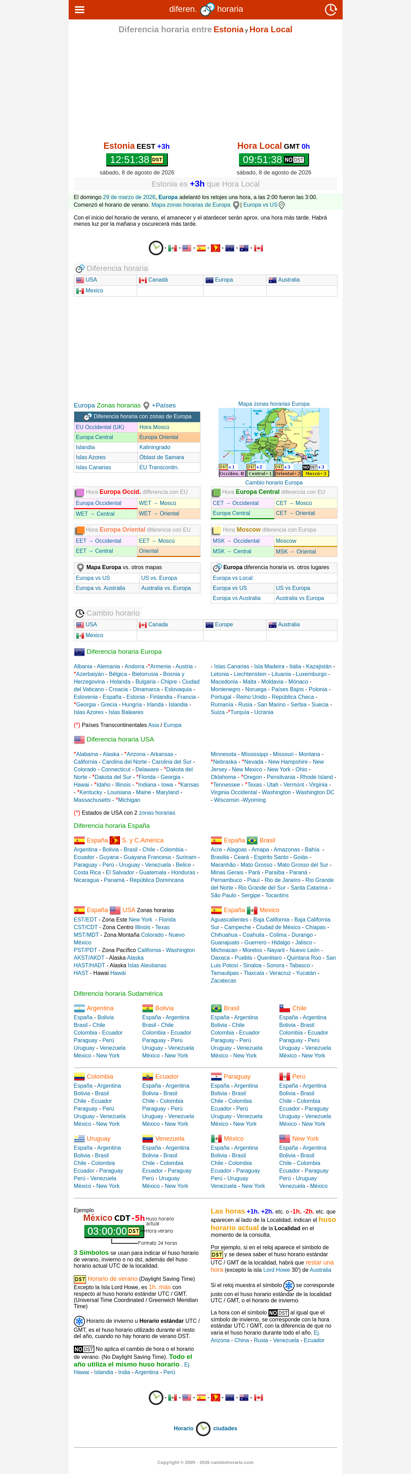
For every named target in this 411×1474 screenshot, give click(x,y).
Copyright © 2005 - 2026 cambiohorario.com (205, 1462)
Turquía (239, 712)
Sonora (275, 965)
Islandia (85, 447)
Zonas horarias (118, 405)
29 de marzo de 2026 (129, 197)
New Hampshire (288, 762)
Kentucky (90, 792)
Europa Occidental (99, 503)
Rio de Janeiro (282, 880)
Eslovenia (86, 697)
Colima (278, 935)
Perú (108, 865)
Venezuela (158, 865)
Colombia (172, 849)
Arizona (136, 754)
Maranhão (223, 865)
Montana (309, 754)
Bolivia (110, 849)
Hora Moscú (154, 427)
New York (279, 769)
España (112, 697)
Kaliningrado (154, 447)
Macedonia (224, 682)
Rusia (245, 705)
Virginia (318, 785)
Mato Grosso (257, 865)
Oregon (252, 777)
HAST (81, 973)
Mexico (89, 290)
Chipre (169, 682)
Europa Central (94, 437)
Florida (147, 777)
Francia (186, 697)
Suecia (319, 705)
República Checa (293, 697)
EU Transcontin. (159, 467)
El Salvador (120, 872)
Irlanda (155, 705)
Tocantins (277, 895)
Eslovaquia (178, 689)
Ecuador (84, 857)
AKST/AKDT (89, 958)
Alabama (87, 754)
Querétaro (269, 958)
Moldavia (272, 682)
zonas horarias (157, 813)
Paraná (298, 872)
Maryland (167, 792)
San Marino (271, 705)
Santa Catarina (309, 888)
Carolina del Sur (172, 762)
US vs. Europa (159, 578)
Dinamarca (146, 689)
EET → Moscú (157, 541)
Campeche (237, 927)
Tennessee (226, 785)
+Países (164, 405)
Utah (273, 785)
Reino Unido (251, 697)
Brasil (131, 849)
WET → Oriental (159, 513)
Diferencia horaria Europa (118, 651)
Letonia (220, 674)
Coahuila (253, 935)
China (241, 1340)
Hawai (81, 785)
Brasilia (220, 857)
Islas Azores (91, 457)
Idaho (103, 785)
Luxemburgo (311, 674)
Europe (219, 624)
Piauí (253, 880)
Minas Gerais (227, 872)
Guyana (109, 857)
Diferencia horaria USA (114, 739)
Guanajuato (225, 942)
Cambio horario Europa (273, 483)
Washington (276, 792)
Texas (254, 785)
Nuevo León (304, 950)
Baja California (271, 920)
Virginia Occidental (234, 792)
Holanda (120, 682)
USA (90, 280)
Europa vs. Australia (100, 588)
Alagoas (237, 849)
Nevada (253, 762)
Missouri (283, 754)
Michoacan (224, 950)
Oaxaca (220, 958)
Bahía (312, 849)
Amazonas (287, 849)
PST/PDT (85, 950)
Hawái (118, 973)
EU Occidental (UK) (100, 427)
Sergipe (250, 895)
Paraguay (86, 865)
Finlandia (161, 697)
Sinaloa (252, 965)
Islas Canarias (93, 467)
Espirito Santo (271, 857)
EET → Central (94, 551)
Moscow (286, 541)
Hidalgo (281, 942)
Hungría (132, 705)
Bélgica (118, 674)
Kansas (189, 785)
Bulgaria (145, 682)
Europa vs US (264, 205)
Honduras (183, 872)
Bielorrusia (145, 674)
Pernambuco (226, 880)
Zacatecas (224, 981)
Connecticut (116, 769)
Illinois (122, 785)
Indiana (147, 785)
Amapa (260, 849)
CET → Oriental (295, 513)
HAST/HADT (89, 965)
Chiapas (316, 927)
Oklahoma (223, 777)
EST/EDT (85, 920)
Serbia (299, 705)
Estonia (136, 697)
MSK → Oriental (296, 552)
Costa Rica (87, 872)
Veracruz (280, 973)
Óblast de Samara (161, 457)
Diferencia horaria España (112, 825)
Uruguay (129, 865)
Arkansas (161, 754)
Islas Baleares (126, 712)
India (124, 1372)
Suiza (218, 712)
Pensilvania (281, 777)
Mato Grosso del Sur (302, 865)
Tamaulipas (225, 973)
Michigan (129, 800)
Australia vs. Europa (166, 588)
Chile (149, 849)
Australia (284, 280)
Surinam (186, 857)
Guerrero (255, 942)
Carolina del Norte (124, 762)
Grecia (109, 705)
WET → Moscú (157, 503)
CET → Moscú (294, 503)
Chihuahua (224, 935)
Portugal (221, 697)
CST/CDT (86, 927)
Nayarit (276, 950)
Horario (193, 1428)
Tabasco (299, 965)
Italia (295, 666)
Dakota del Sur (113, 777)
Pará (254, 872)
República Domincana (156, 880)
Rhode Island (316, 777)
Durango (302, 935)
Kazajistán (319, 666)
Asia (153, 725)
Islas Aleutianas (147, 965)
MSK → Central (232, 551)
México (83, 1056)
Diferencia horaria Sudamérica (118, 993)
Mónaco (298, 682)
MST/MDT (86, 935)
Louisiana (119, 792)
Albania (83, 666)
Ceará (241, 857)
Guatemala (152, 872)
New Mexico (247, 769)
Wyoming (254, 800)
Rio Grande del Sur (262, 888)
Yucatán (306, 973)
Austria (184, 666)
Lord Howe (276, 1270)
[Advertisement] (206, 87)
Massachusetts (92, 800)
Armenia (160, 666)
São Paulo (224, 895)
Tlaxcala (253, 973)
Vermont (293, 785)
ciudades (225, 1428)
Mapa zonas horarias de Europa (196, 205)
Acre (216, 849)
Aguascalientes (230, 920)
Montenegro (225, 689)
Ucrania (263, 712)
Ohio (301, 769)
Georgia (86, 705)
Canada (153, 624)
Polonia (318, 689)
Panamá (114, 880)
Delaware (147, 769)
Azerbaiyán (90, 674)
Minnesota (224, 754)
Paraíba (274, 872)
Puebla (243, 958)
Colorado (85, 769)
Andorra (134, 666)
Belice (183, 865)
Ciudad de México (278, 927)
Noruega (255, 689)
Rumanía (222, 705)
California (85, 762)
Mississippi (254, 754)
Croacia (118, 689)
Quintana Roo (304, 958)
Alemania (108, 666)
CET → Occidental (236, 503)
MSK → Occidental (236, 541)
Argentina (86, 849)
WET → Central (95, 514)
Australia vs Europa (300, 598)
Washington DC (315, 792)
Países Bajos (288, 689)
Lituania (281, 674)
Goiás (300, 857)
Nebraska (225, 762)
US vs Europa (293, 588)
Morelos (252, 950)
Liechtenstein (250, 674)
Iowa (167, 785)
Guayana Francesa (147, 857)
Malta (249, 682)
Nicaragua (86, 880)
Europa (168, 197)
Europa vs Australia (237, 598)
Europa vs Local (233, 578)
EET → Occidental (98, 541)
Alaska (111, 754)
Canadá (153, 280)
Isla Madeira (269, 666)
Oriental (149, 551)
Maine (143, 792)
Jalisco (303, 942)
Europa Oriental (158, 437)
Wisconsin (226, 800)
